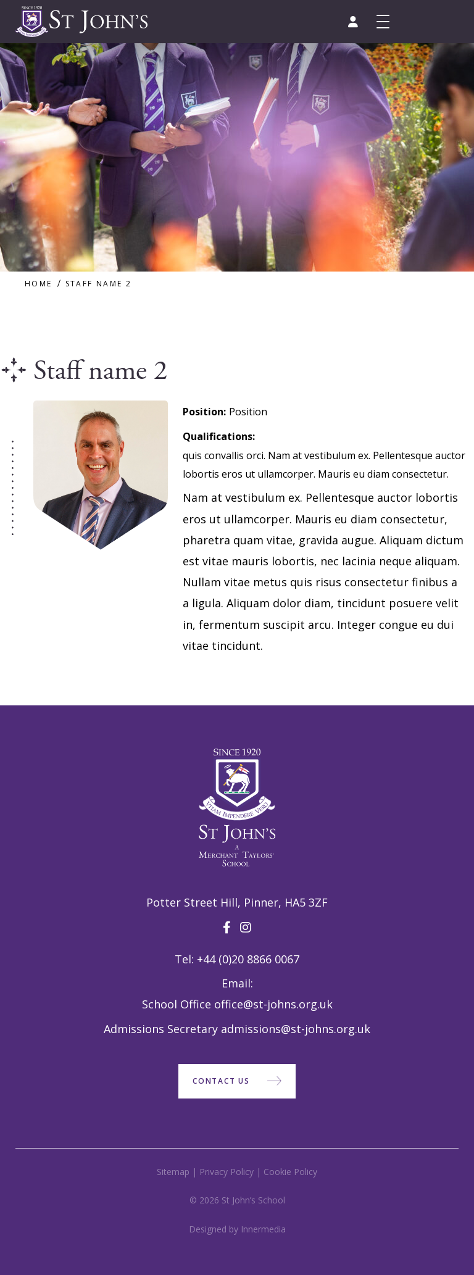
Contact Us (221, 1081)
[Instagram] (245, 927)
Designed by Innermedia (237, 1229)
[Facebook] (227, 927)
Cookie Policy (290, 1171)
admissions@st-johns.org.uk (295, 1028)
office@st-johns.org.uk (273, 1004)
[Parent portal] (353, 21)
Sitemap (173, 1171)
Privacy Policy (226, 1171)
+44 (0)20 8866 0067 (248, 959)
